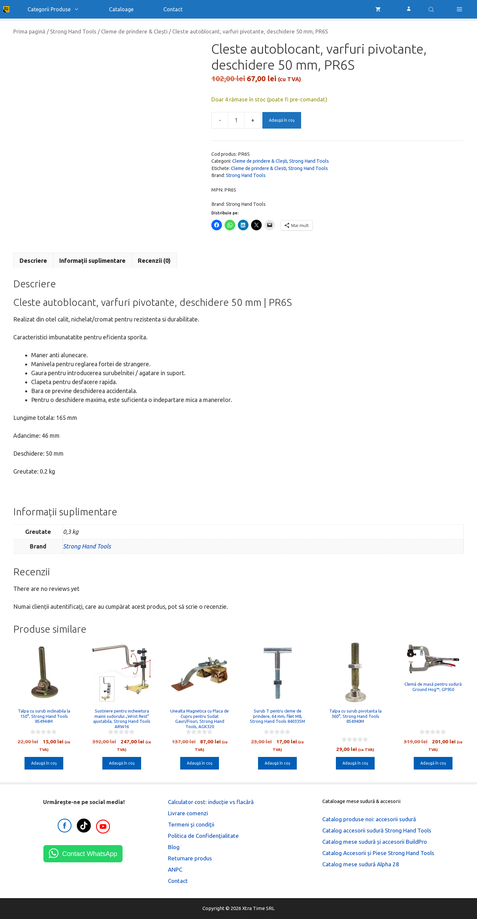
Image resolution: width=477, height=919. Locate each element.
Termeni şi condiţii (191, 824)
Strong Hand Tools (73, 31)
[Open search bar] (432, 9)
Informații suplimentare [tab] (92, 260)
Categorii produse (60, 9)
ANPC (175, 869)
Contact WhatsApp (89, 853)
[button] (459, 9)
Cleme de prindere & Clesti (258, 168)
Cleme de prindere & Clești (134, 31)
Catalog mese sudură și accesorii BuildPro (374, 841)
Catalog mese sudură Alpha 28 (360, 864)
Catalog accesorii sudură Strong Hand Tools (376, 830)
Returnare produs (190, 858)
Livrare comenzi (188, 813)
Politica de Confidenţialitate (203, 836)
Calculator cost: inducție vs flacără (211, 802)
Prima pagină (29, 31)
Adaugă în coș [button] (44, 763)
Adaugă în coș (281, 120)
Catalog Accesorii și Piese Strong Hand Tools (378, 853)
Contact (173, 9)
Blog (174, 847)
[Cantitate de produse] (236, 120)
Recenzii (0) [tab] (154, 260)
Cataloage (121, 9)
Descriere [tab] (33, 260)
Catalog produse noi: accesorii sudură (369, 819)
